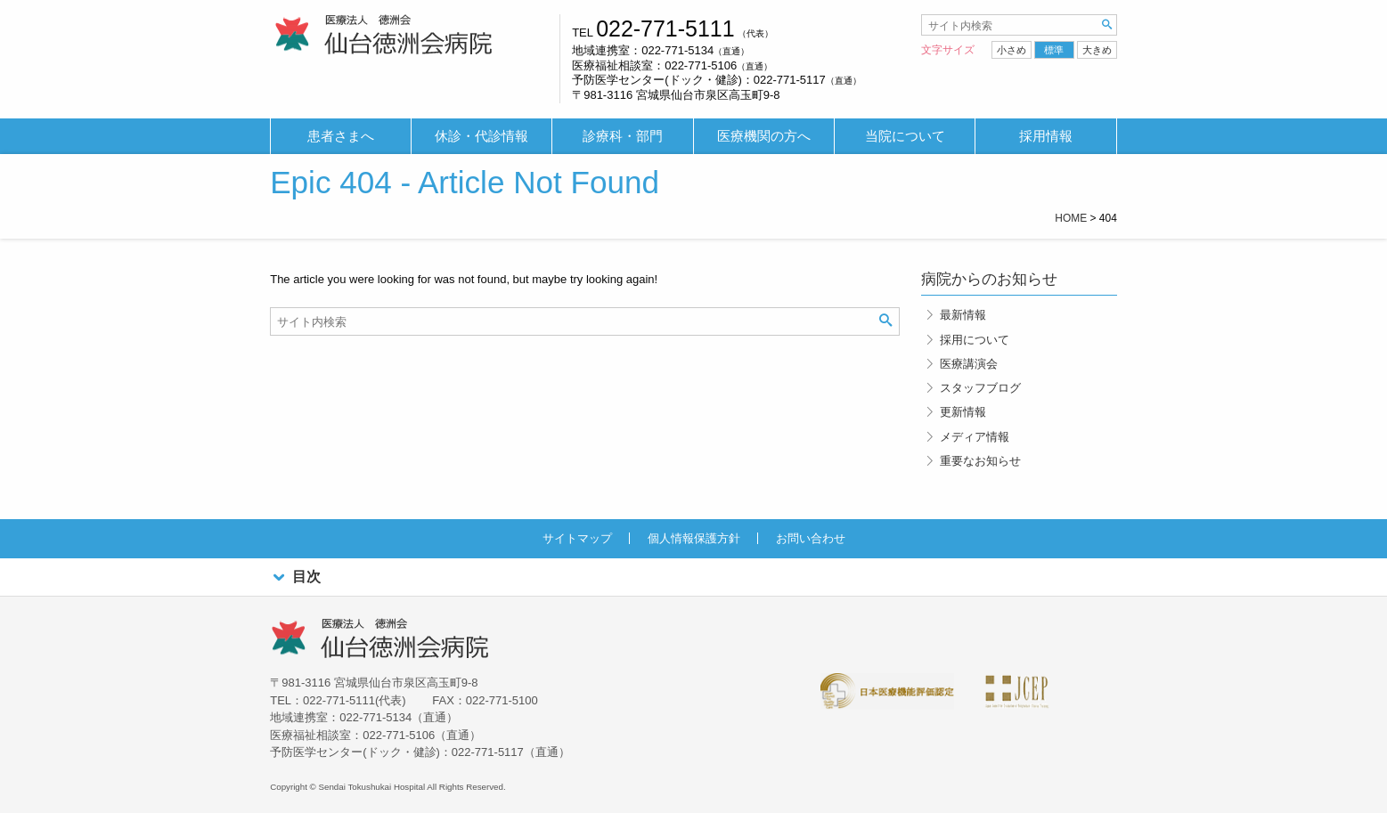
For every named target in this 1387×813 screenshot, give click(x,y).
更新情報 (963, 412)
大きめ (1097, 50)
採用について (974, 339)
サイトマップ (577, 538)
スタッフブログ (980, 387)
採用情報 (1046, 136)
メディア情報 (974, 436)
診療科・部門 (623, 136)
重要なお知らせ (980, 460)
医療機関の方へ (764, 136)
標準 (1054, 50)
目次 (295, 577)
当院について (905, 136)
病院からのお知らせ (989, 279)
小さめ (1011, 50)
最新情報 (963, 314)
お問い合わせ (810, 538)
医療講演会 (969, 363)
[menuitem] (340, 136)
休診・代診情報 (481, 136)
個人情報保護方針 (694, 538)
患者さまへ (340, 136)
